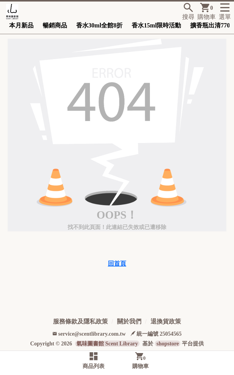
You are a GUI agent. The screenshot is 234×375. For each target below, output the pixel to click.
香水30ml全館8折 (99, 25)
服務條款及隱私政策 (80, 321)
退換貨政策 (166, 321)
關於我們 (129, 321)
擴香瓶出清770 (210, 25)
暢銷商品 (55, 25)
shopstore (167, 344)
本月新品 (21, 25)
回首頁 (117, 263)
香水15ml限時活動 (156, 25)
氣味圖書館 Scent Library (107, 344)
